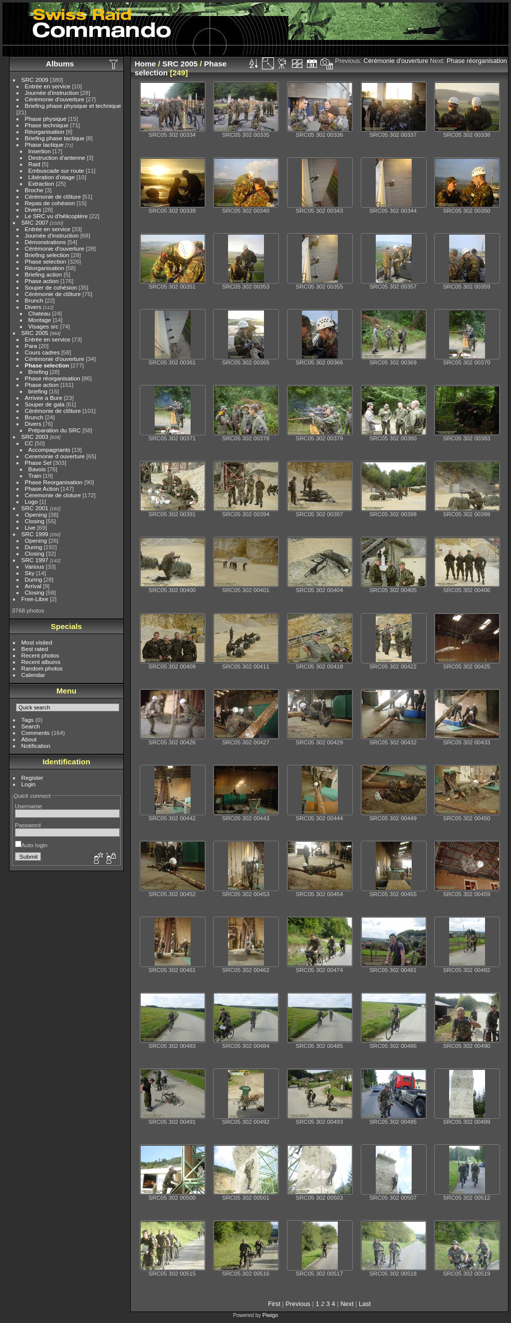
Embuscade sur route (56, 170)
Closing (34, 521)
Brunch (34, 300)
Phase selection (45, 261)
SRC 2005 (34, 333)
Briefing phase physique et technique (73, 105)
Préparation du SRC (54, 430)
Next (346, 1304)
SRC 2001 (34, 508)
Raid (34, 164)
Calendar (33, 674)
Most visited (36, 642)
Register (32, 777)
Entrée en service (48, 86)
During (33, 547)
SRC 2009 (34, 79)
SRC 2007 (34, 222)
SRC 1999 (34, 534)
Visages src (43, 326)
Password (28, 825)
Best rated (34, 649)
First (274, 1304)
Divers (33, 209)
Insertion (39, 151)
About (29, 739)
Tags (27, 719)
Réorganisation (44, 131)
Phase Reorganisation (54, 482)
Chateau (39, 313)
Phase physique (46, 118)
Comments (35, 732)
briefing (38, 391)
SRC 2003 (34, 436)
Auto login (31, 845)
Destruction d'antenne (56, 157)
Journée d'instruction (52, 92)
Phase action (42, 281)
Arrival (33, 586)
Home (145, 63)
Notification (35, 745)
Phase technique (47, 125)
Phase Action (42, 488)
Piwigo (270, 1315)
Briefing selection (47, 255)
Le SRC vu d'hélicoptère (56, 216)
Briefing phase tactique (55, 138)
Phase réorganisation (52, 378)
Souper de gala (45, 404)
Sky (30, 573)
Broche (34, 190)
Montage (39, 320)
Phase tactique (44, 144)
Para (31, 345)
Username (28, 806)
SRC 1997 (34, 560)
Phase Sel (38, 462)
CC (29, 443)
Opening (36, 514)
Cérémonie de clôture (53, 196)
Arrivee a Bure (43, 397)
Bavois (37, 469)
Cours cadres (42, 352)
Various (34, 566)
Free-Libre (34, 599)
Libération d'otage (51, 177)
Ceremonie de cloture (53, 495)
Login (28, 784)
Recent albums (40, 662)
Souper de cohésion (51, 287)
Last (365, 1304)
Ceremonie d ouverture (55, 456)
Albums (60, 63)
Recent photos (40, 655)
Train (34, 475)
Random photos (42, 668)
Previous (297, 1304)
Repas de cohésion (50, 203)
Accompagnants (49, 449)
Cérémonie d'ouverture (54, 99)
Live (30, 527)
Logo (31, 501)
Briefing (38, 371)
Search (30, 726)
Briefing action (43, 274)
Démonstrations (45, 242)
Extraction (41, 183)
